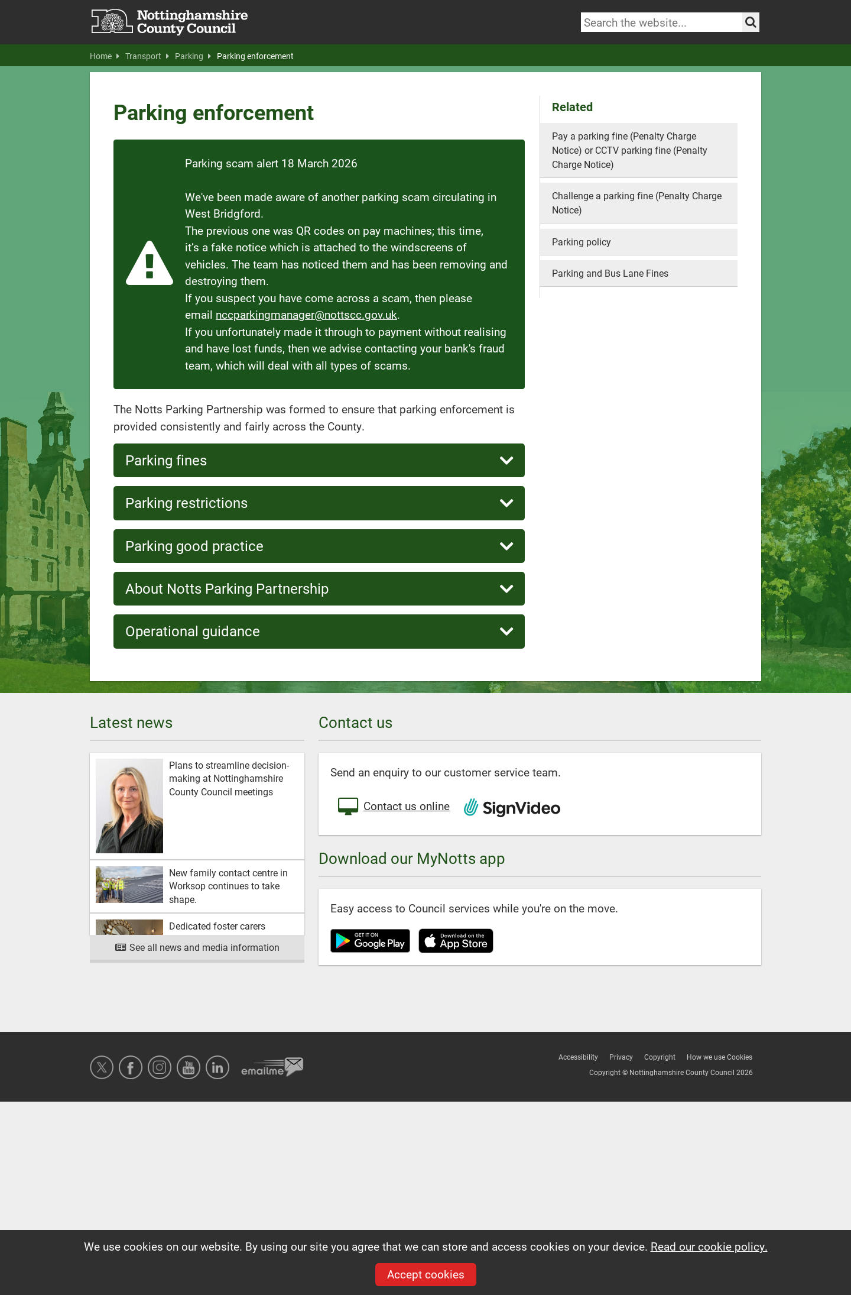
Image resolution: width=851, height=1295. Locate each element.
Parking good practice (319, 546)
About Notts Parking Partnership (319, 589)
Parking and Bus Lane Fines (610, 273)
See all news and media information (197, 947)
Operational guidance (319, 631)
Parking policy (581, 241)
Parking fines (319, 460)
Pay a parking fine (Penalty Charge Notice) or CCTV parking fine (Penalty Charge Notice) (629, 150)
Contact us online (393, 807)
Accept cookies (426, 1274)
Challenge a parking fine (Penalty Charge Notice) (637, 202)
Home (104, 56)
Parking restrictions (319, 503)
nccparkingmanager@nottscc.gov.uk (306, 314)
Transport (147, 56)
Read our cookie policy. (709, 1246)
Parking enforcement (255, 56)
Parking (193, 56)
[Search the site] (750, 22)
